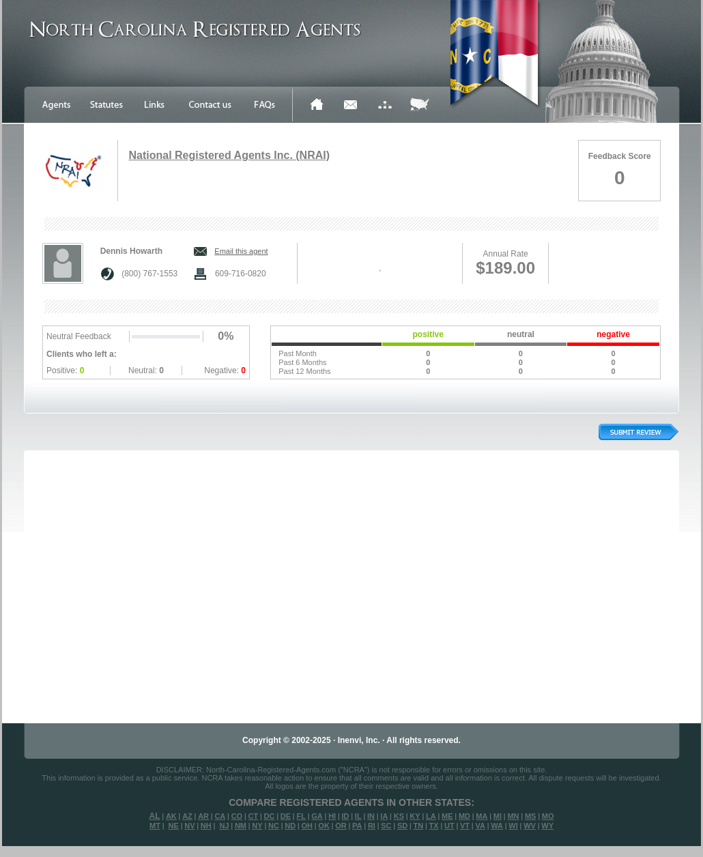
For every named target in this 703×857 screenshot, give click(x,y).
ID (345, 816)
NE (174, 826)
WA (497, 826)
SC (386, 826)
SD (402, 826)
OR (341, 826)
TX (434, 826)
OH (307, 826)
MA (481, 816)
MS (530, 816)
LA (431, 816)
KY (415, 816)
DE (286, 816)
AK (171, 816)
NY (257, 826)
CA (219, 816)
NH (206, 826)
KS (399, 816)
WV (529, 826)
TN (419, 826)
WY (547, 826)
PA (357, 826)
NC (273, 826)
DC (269, 816)
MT (154, 826)
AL (154, 816)
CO (237, 816)
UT (449, 826)
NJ (224, 826)
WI (512, 826)
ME (447, 816)
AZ (187, 816)
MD (464, 816)
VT (465, 826)
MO (548, 816)
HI (332, 816)
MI (497, 816)
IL (358, 816)
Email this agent (241, 251)
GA (317, 816)
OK (324, 826)
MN (513, 816)
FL (300, 816)
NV (189, 826)
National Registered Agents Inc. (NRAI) (229, 155)
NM (240, 826)
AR (203, 816)
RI (371, 826)
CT (253, 816)
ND (290, 826)
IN (371, 816)
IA (384, 816)
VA (480, 826)
